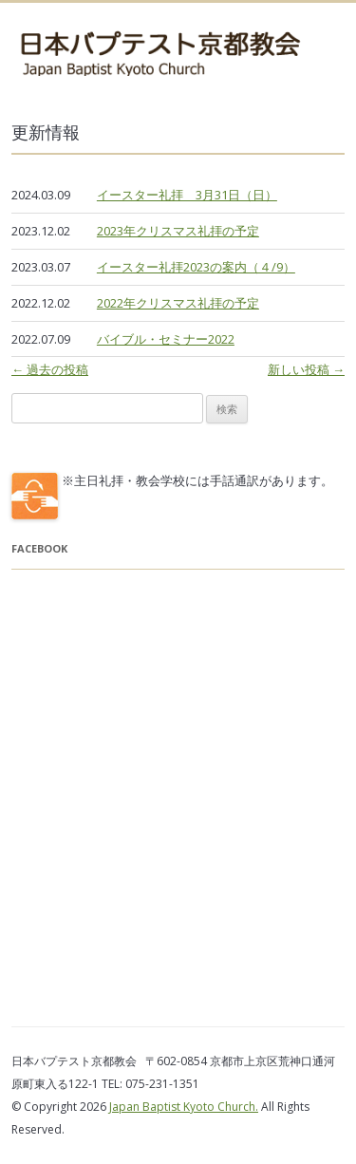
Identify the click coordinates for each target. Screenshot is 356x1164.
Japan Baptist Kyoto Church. (183, 1106)
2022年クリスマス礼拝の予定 (178, 302)
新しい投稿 (306, 369)
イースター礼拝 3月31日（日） (187, 194)
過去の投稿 (49, 369)
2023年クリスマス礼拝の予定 (178, 230)
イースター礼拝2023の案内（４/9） (196, 266)
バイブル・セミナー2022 (165, 338)
